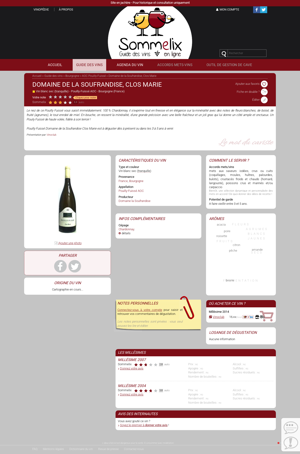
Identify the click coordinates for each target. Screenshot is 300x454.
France (119, 91)
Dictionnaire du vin (81, 449)
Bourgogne (72, 76)
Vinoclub (51, 134)
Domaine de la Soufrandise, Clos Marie (132, 76)
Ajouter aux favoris (251, 84)
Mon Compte (229, 9)
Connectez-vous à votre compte (139, 310)
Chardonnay (126, 229)
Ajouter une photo (70, 243)
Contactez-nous (134, 449)
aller (248, 317)
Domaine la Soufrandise (134, 201)
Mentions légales (53, 449)
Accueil (36, 76)
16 (230, 317)
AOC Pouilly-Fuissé (94, 76)
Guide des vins (53, 76)
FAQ (35, 449)
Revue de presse (108, 449)
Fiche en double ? (252, 91)
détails (126, 233)
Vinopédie (41, 9)
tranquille (61, 91)
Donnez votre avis (131, 368)
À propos (66, 9)
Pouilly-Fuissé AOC (83, 91)
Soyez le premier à (144, 425)
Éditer (260, 99)
